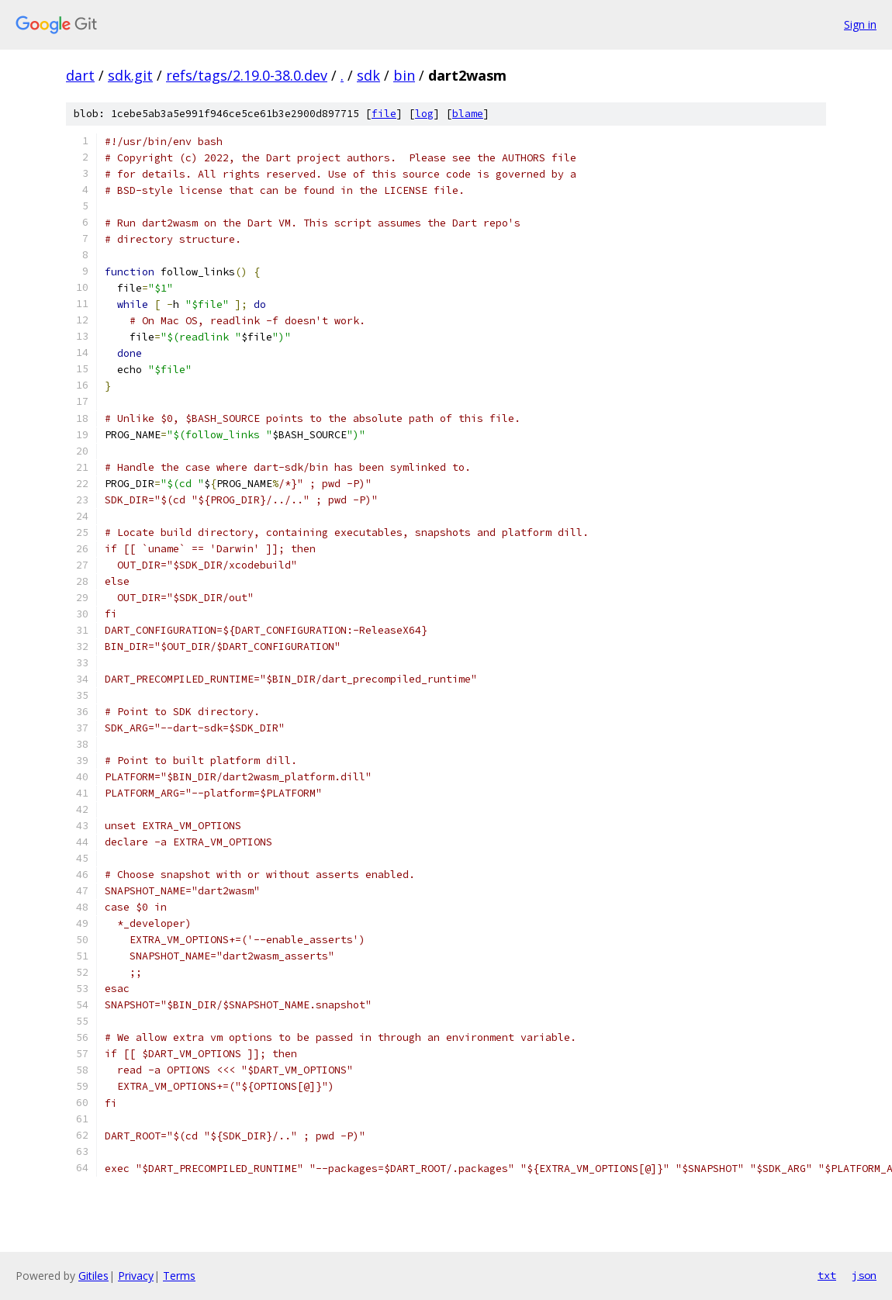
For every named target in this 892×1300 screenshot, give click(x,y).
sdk (368, 75)
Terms (179, 1275)
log (424, 113)
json (864, 1275)
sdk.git (130, 75)
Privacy (136, 1275)
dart (80, 75)
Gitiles (93, 1275)
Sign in (860, 24)
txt (827, 1275)
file (384, 113)
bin (404, 75)
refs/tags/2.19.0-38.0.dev (246, 75)
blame (467, 113)
